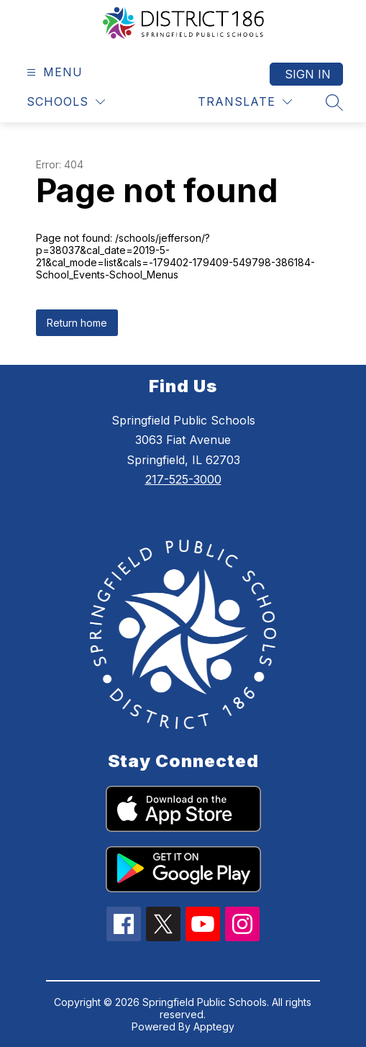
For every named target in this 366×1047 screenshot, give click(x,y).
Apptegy (213, 1026)
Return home (77, 323)
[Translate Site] (245, 102)
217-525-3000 (183, 479)
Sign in (308, 74)
